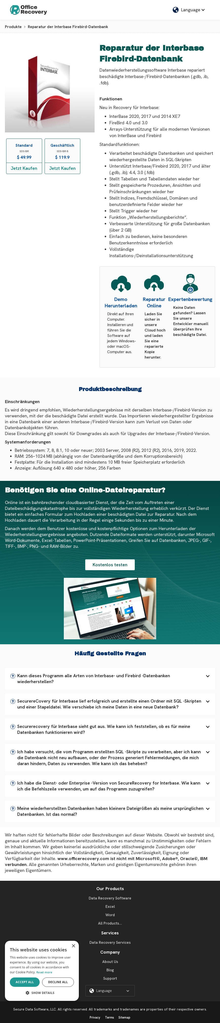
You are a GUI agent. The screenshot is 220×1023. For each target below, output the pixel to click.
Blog (110, 970)
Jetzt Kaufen (24, 168)
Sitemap (124, 1017)
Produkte (13, 26)
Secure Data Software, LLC (34, 1009)
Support (110, 978)
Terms (109, 1017)
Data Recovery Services (110, 942)
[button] (110, 679)
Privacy (95, 1017)
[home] (28, 10)
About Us (110, 961)
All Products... (110, 923)
